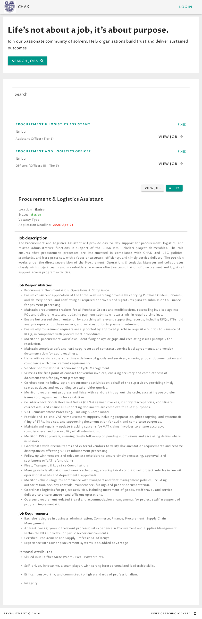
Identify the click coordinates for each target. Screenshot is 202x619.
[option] (101, 131)
